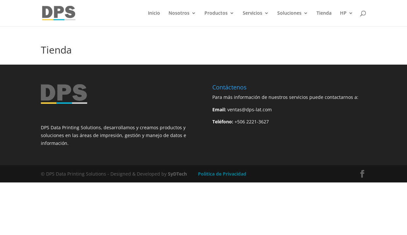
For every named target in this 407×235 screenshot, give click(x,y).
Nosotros (179, 13)
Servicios (252, 13)
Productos (216, 13)
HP (343, 13)
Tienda (324, 13)
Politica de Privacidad (222, 174)
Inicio (154, 13)
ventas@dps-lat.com (249, 109)
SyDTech (177, 174)
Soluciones (289, 13)
